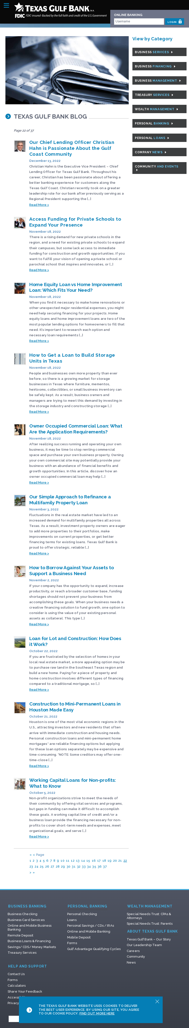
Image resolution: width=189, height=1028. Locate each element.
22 (125, 860)
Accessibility (17, 997)
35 (94, 866)
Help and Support (27, 966)
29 (63, 866)
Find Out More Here (97, 1013)
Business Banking (27, 906)
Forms (72, 943)
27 (52, 866)
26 (47, 866)
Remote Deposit (20, 935)
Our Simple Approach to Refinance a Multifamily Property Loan (70, 499)
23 (31, 866)
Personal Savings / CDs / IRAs (90, 925)
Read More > (39, 205)
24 (37, 866)
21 (120, 860)
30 (69, 866)
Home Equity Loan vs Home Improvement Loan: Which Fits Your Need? (75, 287)
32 (79, 866)
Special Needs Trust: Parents (150, 923)
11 (68, 860)
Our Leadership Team (144, 945)
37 (105, 866)
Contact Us (16, 974)
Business (154, 52)
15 (88, 860)
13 (78, 860)
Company (150, 152)
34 (89, 866)
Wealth (156, 109)
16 (94, 860)
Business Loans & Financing (29, 941)
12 (73, 860)
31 (74, 866)
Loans (72, 920)
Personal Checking (82, 914)
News (131, 962)
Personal (154, 123)
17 (99, 860)
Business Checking (22, 914)
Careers (133, 951)
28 (58, 866)
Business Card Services (26, 920)
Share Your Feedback (25, 991)
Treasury (154, 95)
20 (115, 860)
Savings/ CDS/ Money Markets (32, 947)
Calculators (17, 985)
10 (62, 860)
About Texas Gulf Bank (152, 931)
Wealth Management (150, 906)
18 (104, 860)
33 (84, 866)
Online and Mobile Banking (88, 931)
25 (42, 866)
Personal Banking (87, 906)
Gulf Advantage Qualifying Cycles (94, 949)
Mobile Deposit (79, 937)
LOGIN (175, 21)
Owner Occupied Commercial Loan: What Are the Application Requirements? (75, 428)
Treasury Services (22, 952)
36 (100, 866)
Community (156, 168)
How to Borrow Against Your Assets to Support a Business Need (71, 570)
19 (110, 860)
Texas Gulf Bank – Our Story (149, 939)
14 (83, 860)
